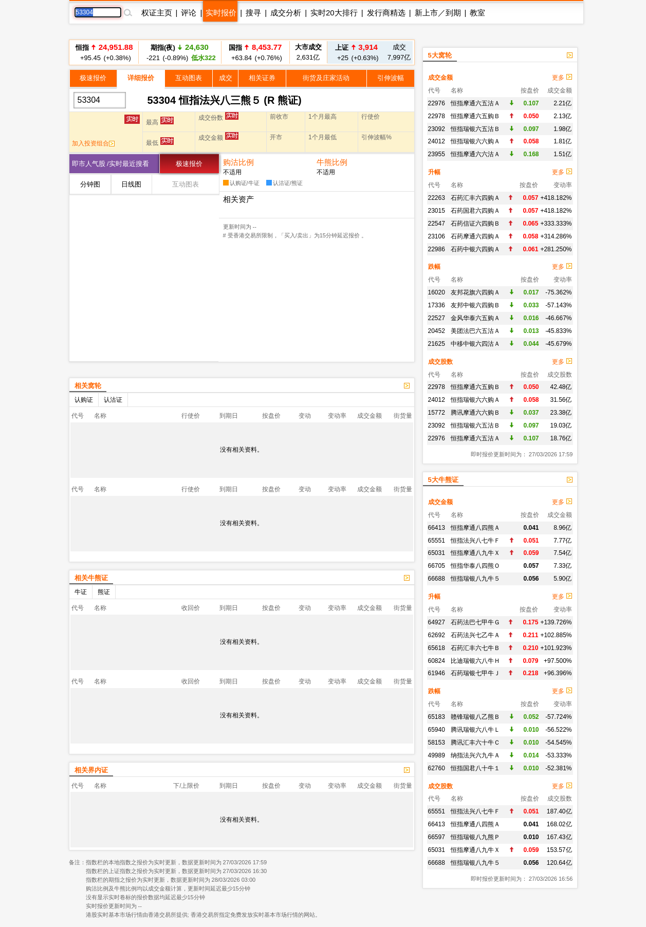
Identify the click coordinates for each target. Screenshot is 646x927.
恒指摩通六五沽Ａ (475, 103)
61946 (436, 673)
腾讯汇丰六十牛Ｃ (475, 742)
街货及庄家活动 (326, 78)
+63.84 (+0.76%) (255, 52)
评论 (188, 12)
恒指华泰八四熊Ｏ (475, 565)
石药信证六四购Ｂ (475, 223)
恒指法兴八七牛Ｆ (475, 540)
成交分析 (285, 12)
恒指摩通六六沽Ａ (475, 154)
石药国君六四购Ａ (475, 210)
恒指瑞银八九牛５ (475, 578)
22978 (436, 116)
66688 (436, 578)
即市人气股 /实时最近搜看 (110, 164)
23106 (436, 236)
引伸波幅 (390, 78)
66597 (436, 837)
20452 (436, 331)
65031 (436, 553)
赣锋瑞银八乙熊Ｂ (475, 716)
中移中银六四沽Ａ (475, 343)
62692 (436, 635)
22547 (436, 223)
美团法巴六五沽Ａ (475, 331)
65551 (436, 540)
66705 (436, 565)
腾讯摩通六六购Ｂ (475, 412)
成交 (225, 78)
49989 (436, 755)
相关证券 (262, 78)
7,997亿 (399, 52)
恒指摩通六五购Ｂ (475, 116)
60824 (436, 660)
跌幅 (434, 266)
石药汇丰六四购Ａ (475, 197)
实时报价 (221, 12)
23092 (436, 129)
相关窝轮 (88, 386)
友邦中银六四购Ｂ (475, 305)
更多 (561, 77)
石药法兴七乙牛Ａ (475, 635)
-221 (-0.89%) (179, 52)
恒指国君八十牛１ (475, 768)
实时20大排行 (334, 12)
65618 (436, 648)
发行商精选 (386, 12)
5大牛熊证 (443, 480)
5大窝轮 (440, 55)
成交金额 (440, 77)
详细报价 (140, 78)
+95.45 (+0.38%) (104, 52)
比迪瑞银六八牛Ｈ (475, 660)
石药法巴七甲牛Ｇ (475, 622)
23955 (436, 154)
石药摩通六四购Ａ (475, 236)
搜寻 (253, 12)
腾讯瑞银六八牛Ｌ (475, 729)
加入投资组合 (93, 143)
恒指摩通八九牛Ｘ (475, 553)
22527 (436, 318)
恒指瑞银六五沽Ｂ (475, 129)
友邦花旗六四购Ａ (475, 292)
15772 (436, 412)
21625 (436, 343)
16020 (436, 292)
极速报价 (93, 78)
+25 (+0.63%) (356, 52)
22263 (436, 197)
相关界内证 (91, 770)
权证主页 (156, 12)
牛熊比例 (332, 162)
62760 (436, 768)
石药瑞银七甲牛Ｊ (475, 673)
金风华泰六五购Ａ (475, 318)
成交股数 (440, 361)
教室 (477, 12)
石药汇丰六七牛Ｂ (475, 648)
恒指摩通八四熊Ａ (475, 527)
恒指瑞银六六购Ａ (475, 141)
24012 (436, 141)
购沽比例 (238, 162)
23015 (436, 210)
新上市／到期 (438, 12)
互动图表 (188, 78)
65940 (436, 729)
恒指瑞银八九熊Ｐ (475, 837)
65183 (436, 716)
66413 (436, 527)
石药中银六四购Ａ (475, 249)
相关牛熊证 (91, 578)
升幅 (434, 172)
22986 (436, 249)
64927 (436, 622)
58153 (436, 742)
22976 (436, 103)
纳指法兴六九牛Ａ (475, 755)
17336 (436, 305)
